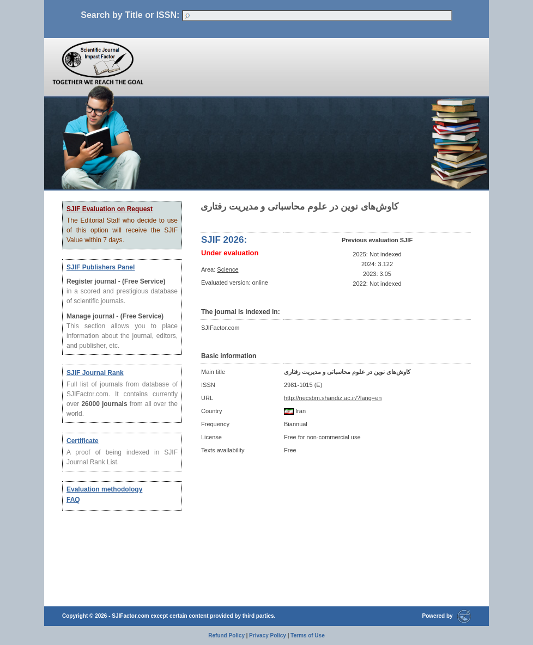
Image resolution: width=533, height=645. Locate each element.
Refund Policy (226, 635)
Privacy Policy (267, 635)
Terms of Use (307, 635)
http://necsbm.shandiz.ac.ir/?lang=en (332, 398)
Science (227, 269)
